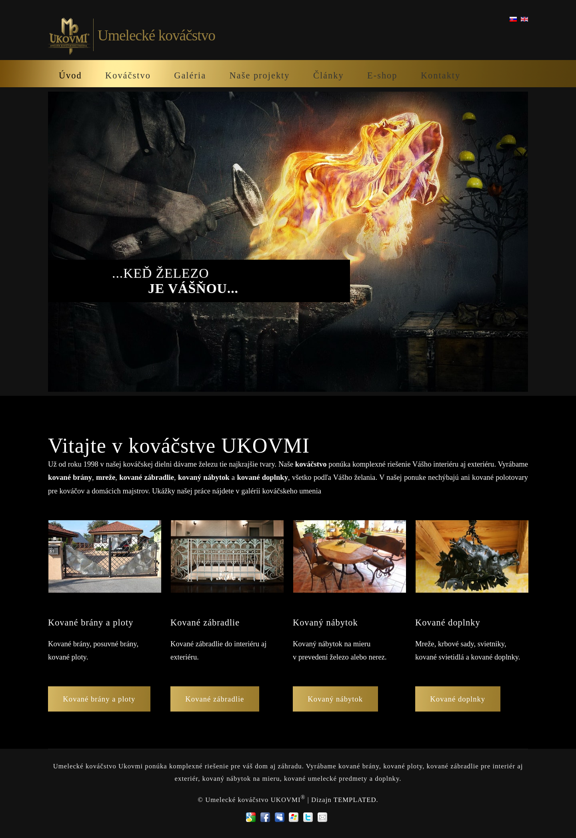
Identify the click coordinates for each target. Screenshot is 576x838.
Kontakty (440, 75)
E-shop (382, 75)
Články (328, 75)
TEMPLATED (355, 799)
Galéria (190, 75)
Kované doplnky (457, 699)
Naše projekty (260, 75)
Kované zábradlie (214, 699)
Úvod (70, 75)
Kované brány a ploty (99, 699)
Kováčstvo (128, 75)
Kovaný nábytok (335, 699)
